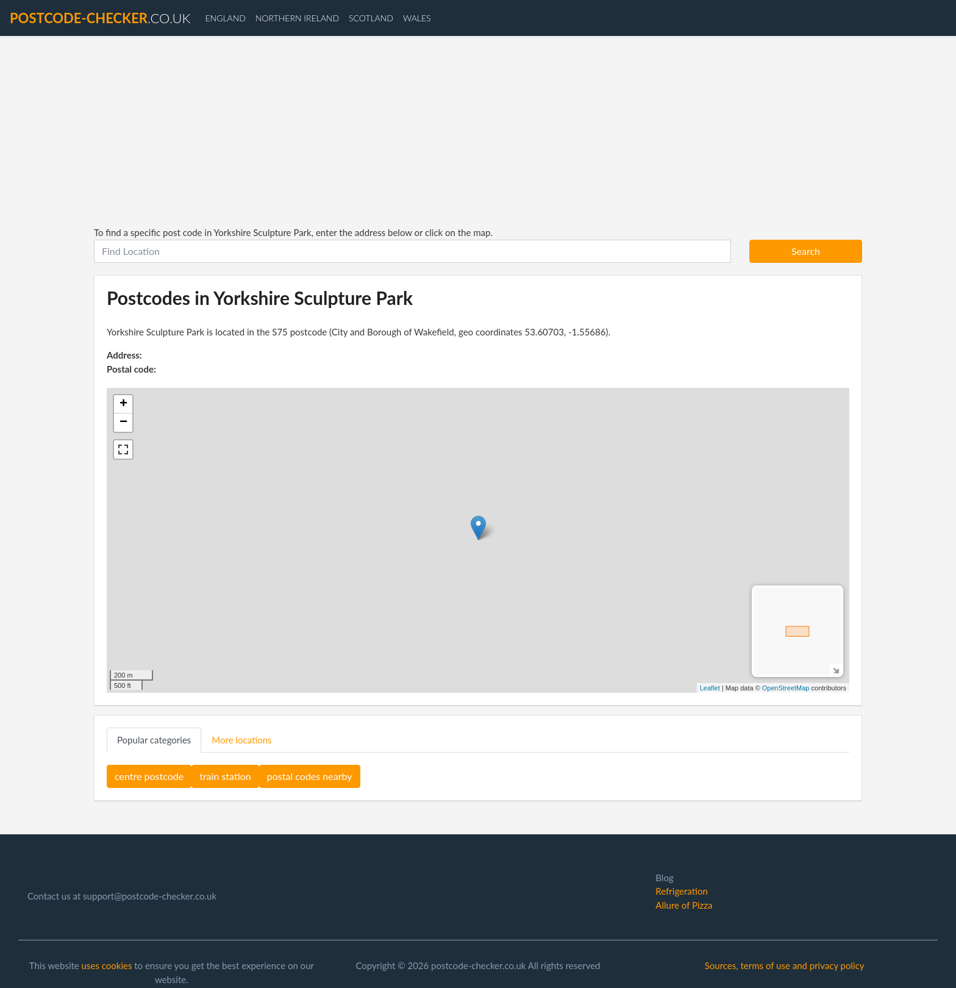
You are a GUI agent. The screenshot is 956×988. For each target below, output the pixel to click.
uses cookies (107, 965)
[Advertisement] (478, 131)
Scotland (371, 18)
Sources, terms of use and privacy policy (785, 965)
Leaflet (710, 688)
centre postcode (149, 776)
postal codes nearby (309, 776)
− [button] (123, 422)
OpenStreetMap (786, 688)
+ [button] (123, 404)
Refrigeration (681, 891)
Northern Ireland (297, 18)
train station (225, 776)
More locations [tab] (241, 739)
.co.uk (100, 18)
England (225, 18)
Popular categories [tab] (154, 739)
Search (805, 251)
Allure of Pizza (683, 905)
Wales (417, 18)
